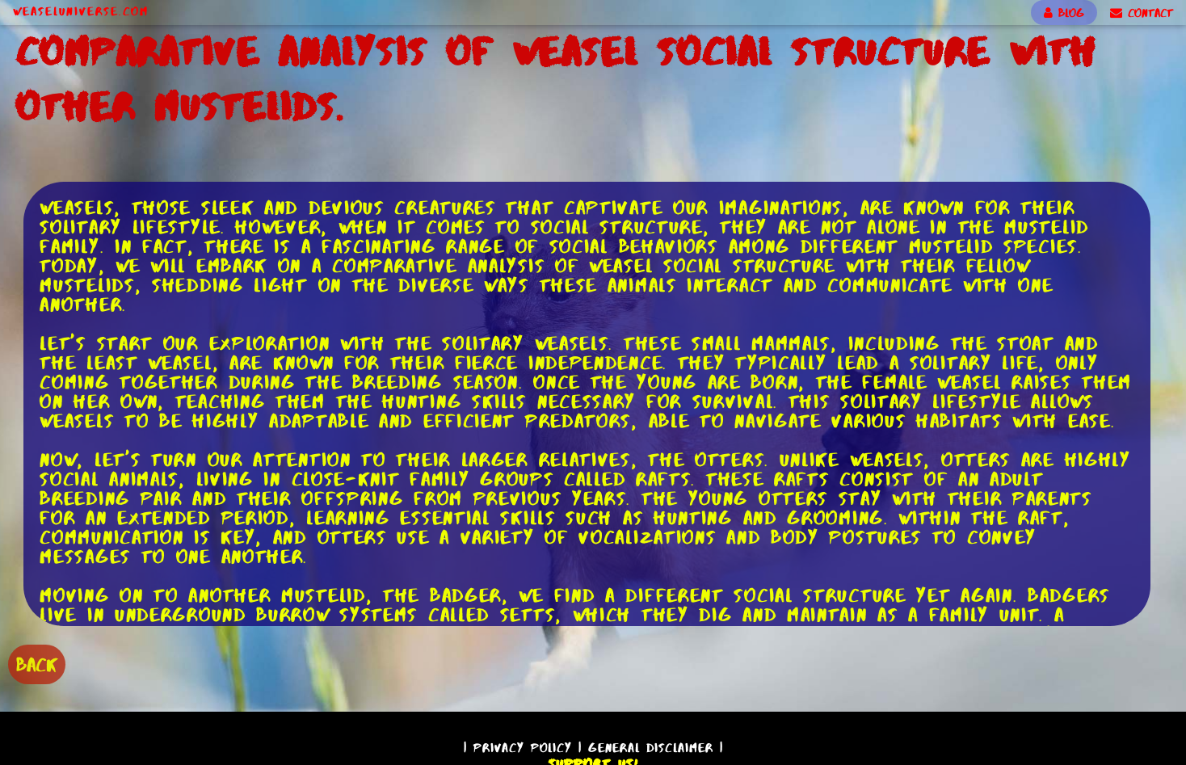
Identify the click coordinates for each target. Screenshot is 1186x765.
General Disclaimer (650, 747)
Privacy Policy (522, 747)
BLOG (1064, 13)
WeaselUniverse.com (81, 11)
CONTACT (1141, 13)
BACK (36, 664)
